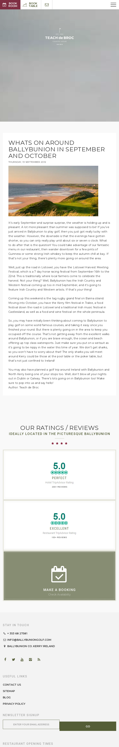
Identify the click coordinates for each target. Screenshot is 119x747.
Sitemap (9, 691)
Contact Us (12, 684)
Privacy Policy (14, 703)
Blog (7, 697)
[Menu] (113, 4)
